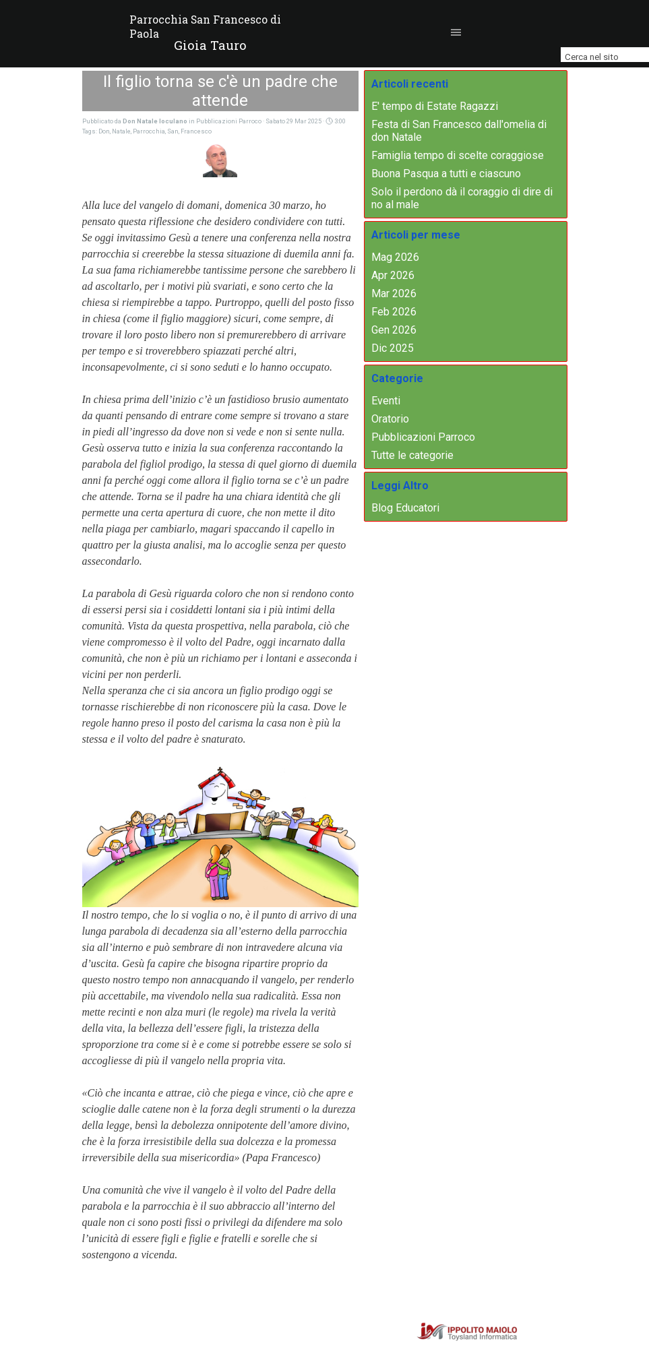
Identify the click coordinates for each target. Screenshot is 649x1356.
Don (104, 131)
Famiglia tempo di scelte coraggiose (457, 155)
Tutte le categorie (412, 455)
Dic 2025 (392, 348)
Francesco (196, 131)
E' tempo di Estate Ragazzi (434, 106)
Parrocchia (149, 131)
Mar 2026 (393, 293)
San (173, 131)
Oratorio (390, 418)
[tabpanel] (210, 45)
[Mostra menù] (456, 32)
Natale (121, 131)
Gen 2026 (393, 329)
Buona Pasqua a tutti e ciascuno (446, 173)
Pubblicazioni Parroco (423, 437)
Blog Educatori (405, 507)
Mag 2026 (395, 257)
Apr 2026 (392, 275)
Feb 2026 (393, 311)
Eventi (385, 400)
